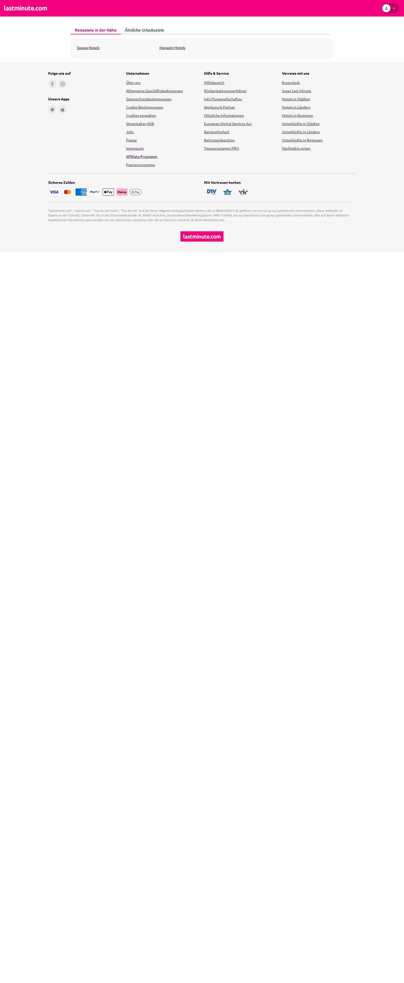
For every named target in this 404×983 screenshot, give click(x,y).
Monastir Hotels (172, 47)
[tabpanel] (202, 48)
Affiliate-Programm (141, 156)
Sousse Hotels (88, 47)
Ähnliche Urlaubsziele (143, 29)
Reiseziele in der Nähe (94, 30)
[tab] (96, 30)
